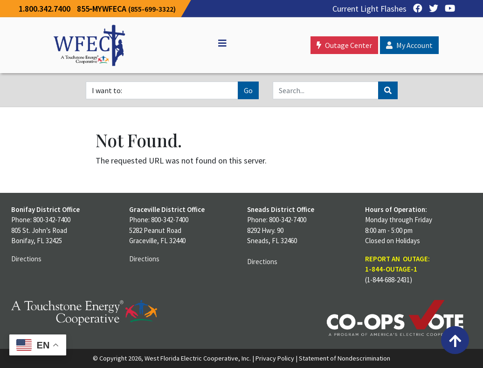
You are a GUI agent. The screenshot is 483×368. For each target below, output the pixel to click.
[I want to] (162, 90)
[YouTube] (447, 8)
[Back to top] (455, 340)
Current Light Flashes (369, 8)
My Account (409, 45)
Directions (26, 258)
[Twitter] (431, 8)
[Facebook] (415, 8)
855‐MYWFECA (126, 8)
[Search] (326, 90)
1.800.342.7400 (44, 8)
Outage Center (344, 45)
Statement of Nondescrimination (344, 358)
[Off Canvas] (218, 43)
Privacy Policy (274, 358)
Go (248, 90)
